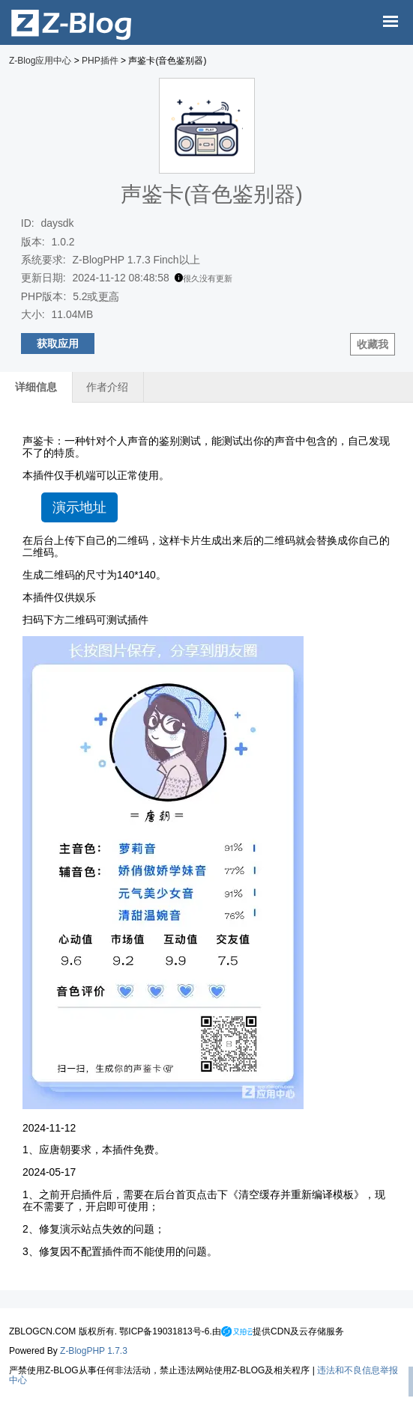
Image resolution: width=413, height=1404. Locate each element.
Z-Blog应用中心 (40, 60)
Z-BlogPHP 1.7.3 (93, 1351)
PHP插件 (100, 60)
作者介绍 (107, 387)
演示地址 (79, 507)
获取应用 (58, 344)
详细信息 (36, 387)
